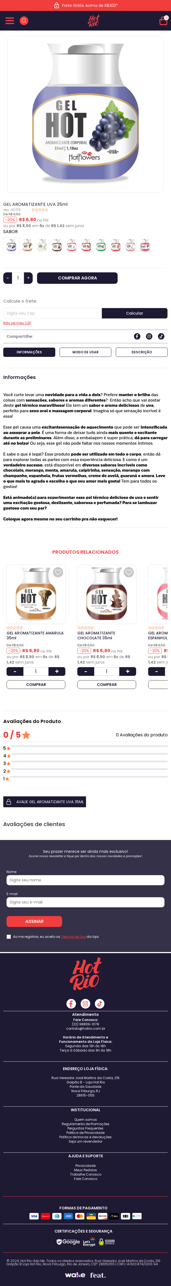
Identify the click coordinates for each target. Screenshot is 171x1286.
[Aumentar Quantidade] (56, 671)
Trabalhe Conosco (85, 1174)
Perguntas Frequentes (85, 1128)
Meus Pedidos (85, 1170)
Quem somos (85, 1119)
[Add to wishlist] (58, 572)
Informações (29, 352)
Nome (11, 872)
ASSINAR (34, 921)
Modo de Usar (85, 352)
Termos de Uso (73, 936)
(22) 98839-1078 (85, 1024)
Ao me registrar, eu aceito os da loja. (56, 937)
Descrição (142, 352)
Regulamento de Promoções (85, 1124)
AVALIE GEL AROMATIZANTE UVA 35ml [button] (44, 802)
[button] (85, 802)
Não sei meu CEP (17, 323)
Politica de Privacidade (85, 1132)
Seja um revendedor (85, 1141)
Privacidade (85, 1165)
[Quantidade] (18, 278)
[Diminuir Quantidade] (15, 671)
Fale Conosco (85, 1178)
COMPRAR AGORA (77, 278)
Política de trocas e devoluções (85, 1137)
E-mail (12, 894)
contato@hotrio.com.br (85, 1028)
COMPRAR (36, 684)
